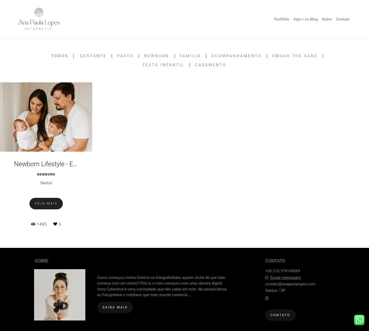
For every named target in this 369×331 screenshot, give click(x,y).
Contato (343, 19)
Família (190, 56)
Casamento (211, 65)
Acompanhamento (236, 56)
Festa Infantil (163, 65)
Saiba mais (115, 307)
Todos (59, 56)
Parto (125, 56)
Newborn (156, 56)
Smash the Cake (294, 56)
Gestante (93, 56)
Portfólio (281, 19)
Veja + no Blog (305, 19)
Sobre (327, 19)
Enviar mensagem (285, 278)
